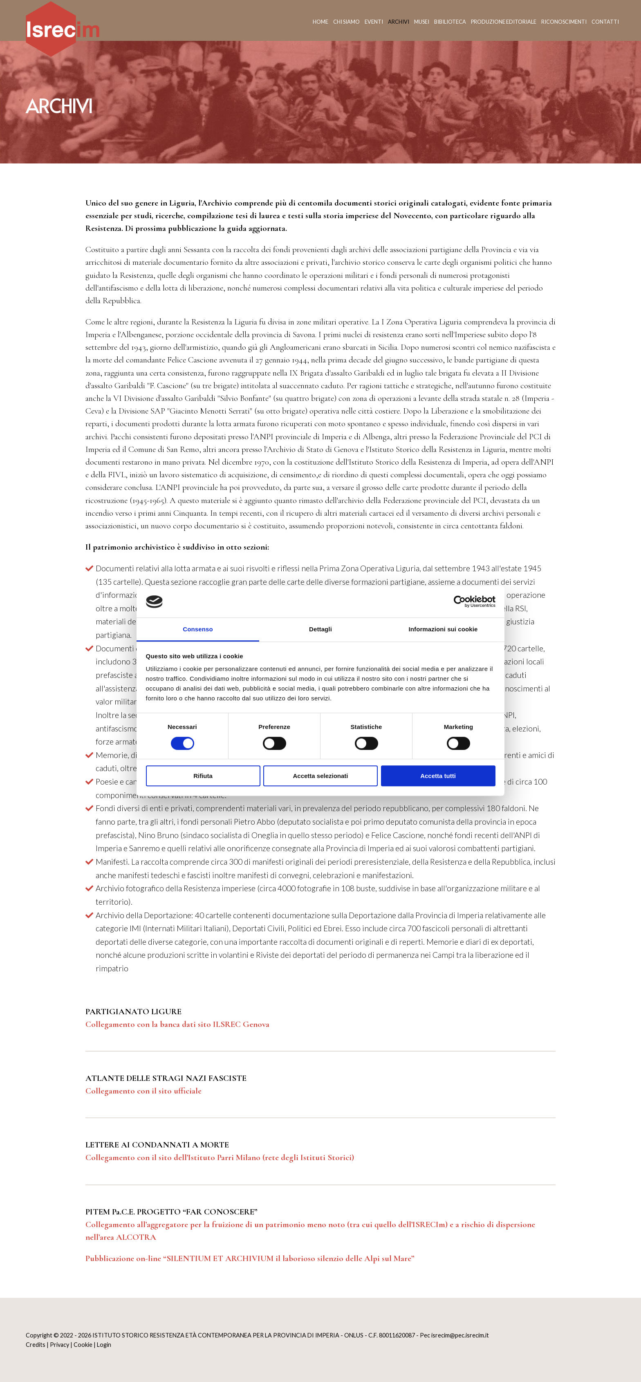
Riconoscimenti (564, 21)
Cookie (83, 1344)
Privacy (59, 1344)
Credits (35, 1344)
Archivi (398, 21)
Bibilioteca (450, 21)
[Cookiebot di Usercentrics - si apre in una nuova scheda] (459, 602)
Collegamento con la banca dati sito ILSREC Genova (177, 1024)
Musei (421, 21)
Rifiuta (203, 775)
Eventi (374, 21)
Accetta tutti (438, 775)
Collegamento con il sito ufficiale (143, 1091)
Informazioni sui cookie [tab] (443, 629)
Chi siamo (346, 21)
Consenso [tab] (198, 629)
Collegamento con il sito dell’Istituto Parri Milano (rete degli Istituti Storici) (219, 1157)
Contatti (605, 21)
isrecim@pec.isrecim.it (460, 1335)
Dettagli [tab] (320, 629)
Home (320, 21)
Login (104, 1344)
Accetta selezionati (320, 775)
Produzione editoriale (503, 21)
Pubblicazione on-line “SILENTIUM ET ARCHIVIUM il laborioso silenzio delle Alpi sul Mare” (249, 1258)
